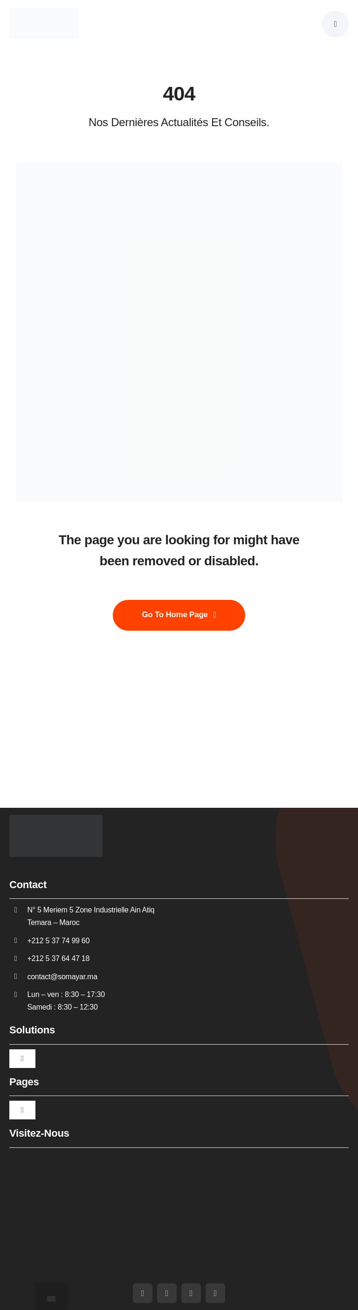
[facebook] (142, 1293)
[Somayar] (44, 11)
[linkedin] (191, 1293)
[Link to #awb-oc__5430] (335, 24)
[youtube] (167, 1293)
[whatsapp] (215, 1293)
